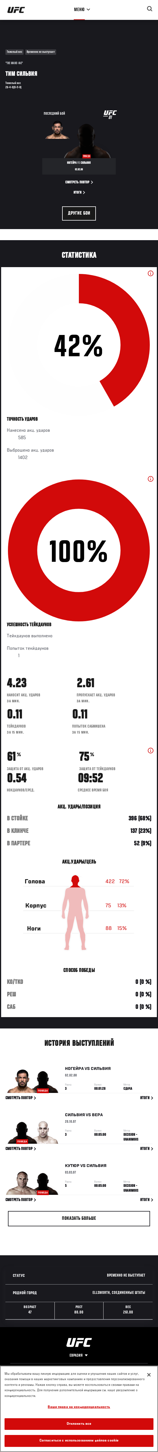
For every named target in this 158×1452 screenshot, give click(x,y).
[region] (79, 1409)
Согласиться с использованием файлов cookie (79, 1441)
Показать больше (79, 1218)
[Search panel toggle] (150, 9)
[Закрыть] (149, 1375)
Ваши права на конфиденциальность (79, 1407)
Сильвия (101, 1069)
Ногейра (74, 1069)
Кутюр (72, 1166)
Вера (97, 1116)
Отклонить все (79, 1424)
